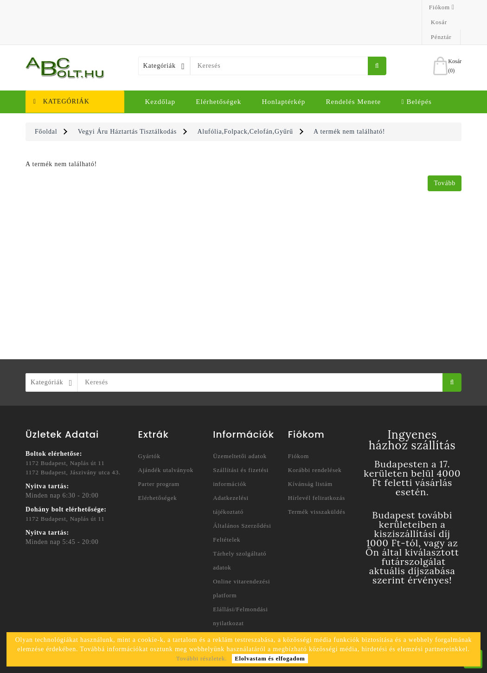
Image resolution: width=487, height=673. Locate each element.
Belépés (417, 72)
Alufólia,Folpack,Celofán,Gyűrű (245, 101)
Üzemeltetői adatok (240, 426)
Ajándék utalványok (165, 440)
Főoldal (46, 101)
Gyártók (149, 426)
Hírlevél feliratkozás (316, 468)
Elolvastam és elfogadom (270, 658)
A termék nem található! (349, 101)
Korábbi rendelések (315, 440)
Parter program (159, 454)
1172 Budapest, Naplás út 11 (65, 433)
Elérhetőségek (218, 72)
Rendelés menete (353, 72)
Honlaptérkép (284, 72)
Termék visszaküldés (317, 482)
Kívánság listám (310, 454)
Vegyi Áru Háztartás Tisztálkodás (127, 101)
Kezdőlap (160, 72)
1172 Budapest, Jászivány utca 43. (73, 442)
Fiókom (298, 426)
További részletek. (201, 658)
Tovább (444, 153)
